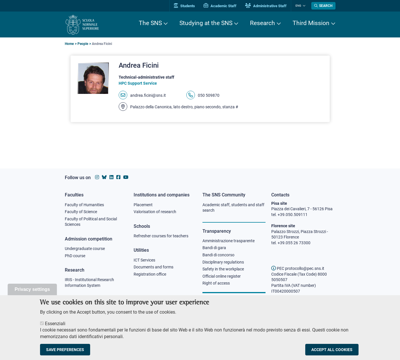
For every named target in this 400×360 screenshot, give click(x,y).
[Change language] (303, 6)
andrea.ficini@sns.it (148, 95)
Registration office (150, 274)
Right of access (216, 283)
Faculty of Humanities (84, 204)
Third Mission (311, 23)
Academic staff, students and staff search (233, 207)
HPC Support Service (138, 83)
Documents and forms (153, 267)
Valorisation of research (155, 211)
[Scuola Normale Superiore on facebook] (118, 177)
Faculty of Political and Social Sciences (91, 222)
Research (262, 23)
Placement (143, 204)
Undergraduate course (85, 248)
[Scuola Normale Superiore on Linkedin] (111, 177)
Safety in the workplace (223, 269)
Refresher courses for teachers (161, 236)
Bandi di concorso (218, 255)
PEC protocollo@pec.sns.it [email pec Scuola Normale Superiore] (297, 268)
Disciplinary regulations (223, 262)
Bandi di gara (214, 247)
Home (69, 44)
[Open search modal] (323, 6)
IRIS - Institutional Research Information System (89, 282)
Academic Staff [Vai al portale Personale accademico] (220, 6)
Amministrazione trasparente (228, 240)
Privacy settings (32, 295)
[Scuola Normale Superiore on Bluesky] (104, 177)
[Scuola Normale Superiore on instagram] (97, 177)
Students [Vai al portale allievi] (184, 6)
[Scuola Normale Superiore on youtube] (125, 177)
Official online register (221, 276)
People (82, 44)
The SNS (150, 23)
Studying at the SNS (205, 23)
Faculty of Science (81, 211)
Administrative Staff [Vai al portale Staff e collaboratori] (266, 6)
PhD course (75, 255)
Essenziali (55, 329)
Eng (298, 5)
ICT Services (144, 260)
